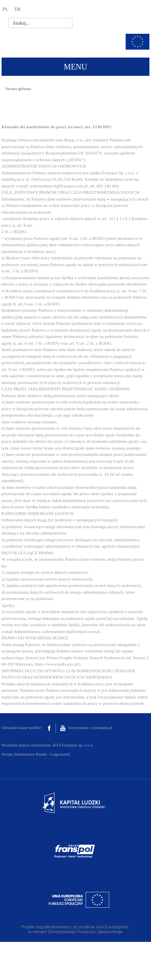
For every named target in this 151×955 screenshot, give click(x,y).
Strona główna (18, 88)
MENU (75, 66)
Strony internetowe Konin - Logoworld (36, 754)
